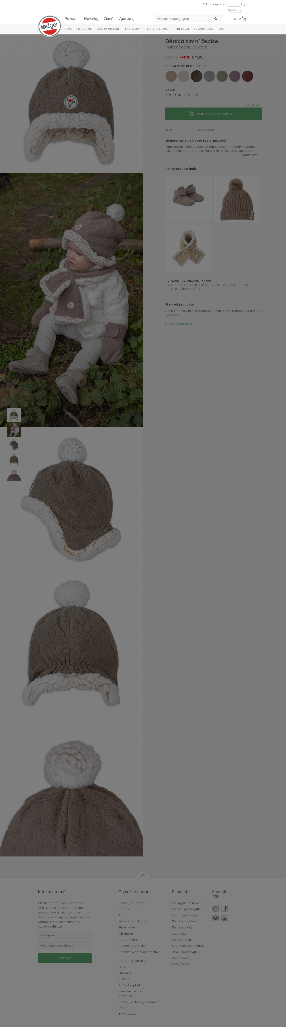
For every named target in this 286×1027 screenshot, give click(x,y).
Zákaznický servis (215, 4)
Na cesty (182, 28)
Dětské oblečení (159, 28)
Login (244, 4)
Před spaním (133, 28)
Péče (221, 28)
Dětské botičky (108, 28)
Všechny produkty (78, 28)
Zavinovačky (203, 28)
